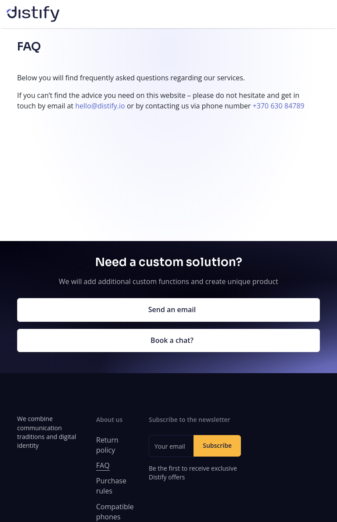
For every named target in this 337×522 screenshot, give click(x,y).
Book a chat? (172, 340)
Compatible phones (115, 512)
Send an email (172, 309)
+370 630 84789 (279, 106)
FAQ (103, 465)
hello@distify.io (100, 106)
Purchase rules (111, 486)
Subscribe (217, 445)
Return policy (107, 445)
